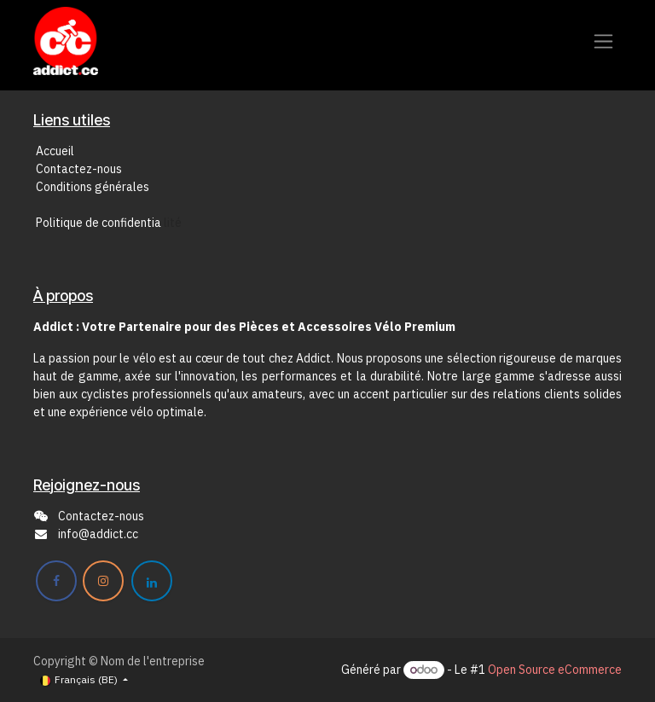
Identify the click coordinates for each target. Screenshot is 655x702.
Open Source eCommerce (555, 669)
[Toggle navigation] (603, 41)
